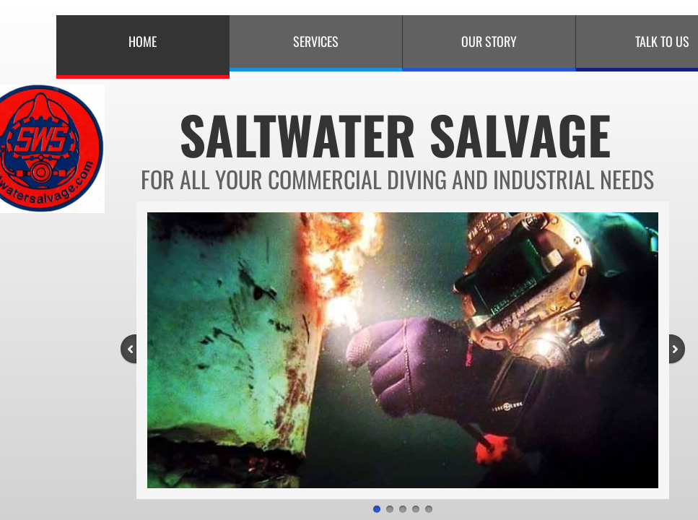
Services (316, 41)
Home (142, 41)
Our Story (489, 41)
